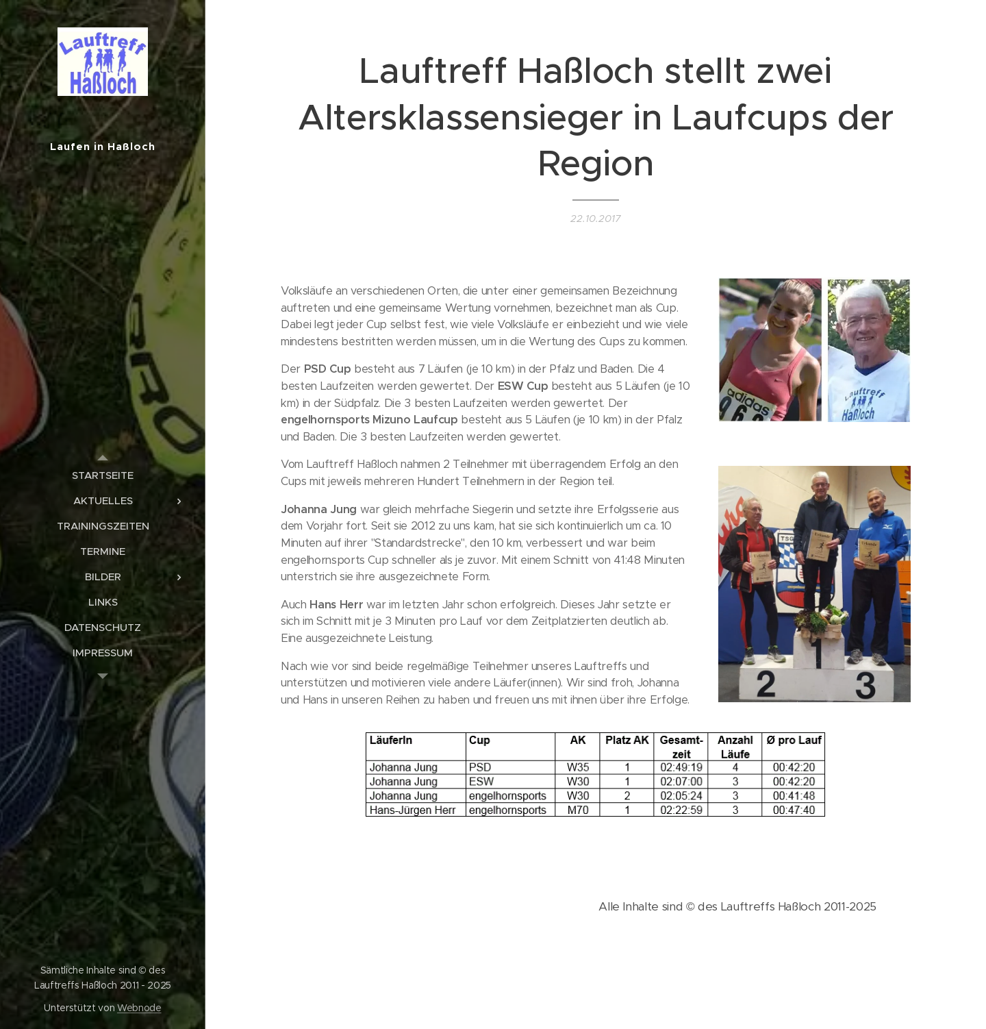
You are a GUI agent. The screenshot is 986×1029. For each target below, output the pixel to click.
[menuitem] (102, 475)
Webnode (139, 1008)
